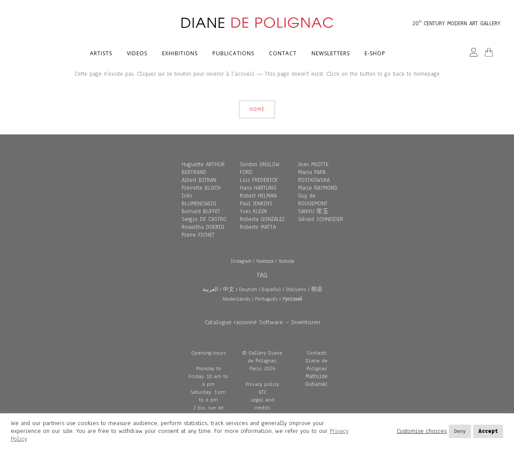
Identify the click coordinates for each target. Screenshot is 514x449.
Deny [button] (460, 431)
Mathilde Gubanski (316, 380)
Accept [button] (488, 431)
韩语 (316, 289)
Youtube (286, 261)
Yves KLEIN (253, 211)
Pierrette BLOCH (201, 188)
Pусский (292, 298)
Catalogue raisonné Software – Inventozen (262, 322)
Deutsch (248, 289)
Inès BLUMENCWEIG (199, 200)
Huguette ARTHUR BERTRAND (203, 168)
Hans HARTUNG (258, 188)
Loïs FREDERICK (259, 180)
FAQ (262, 275)
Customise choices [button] (422, 431)
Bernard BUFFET (201, 211)
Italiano (296, 289)
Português (266, 298)
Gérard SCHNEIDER (320, 219)
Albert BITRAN (199, 180)
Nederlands (236, 298)
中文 (228, 289)
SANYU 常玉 (313, 211)
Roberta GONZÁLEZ (262, 219)
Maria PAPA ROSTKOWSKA (314, 176)
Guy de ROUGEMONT (313, 200)
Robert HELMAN (258, 196)
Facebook (265, 261)
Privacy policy (262, 384)
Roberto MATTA (258, 227)
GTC (262, 392)
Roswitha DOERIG (203, 227)
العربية (210, 289)
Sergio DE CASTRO (204, 219)
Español (271, 289)
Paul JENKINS (256, 204)
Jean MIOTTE (313, 164)
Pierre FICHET (198, 235)
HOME (257, 109)
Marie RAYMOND (318, 188)
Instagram (241, 261)
